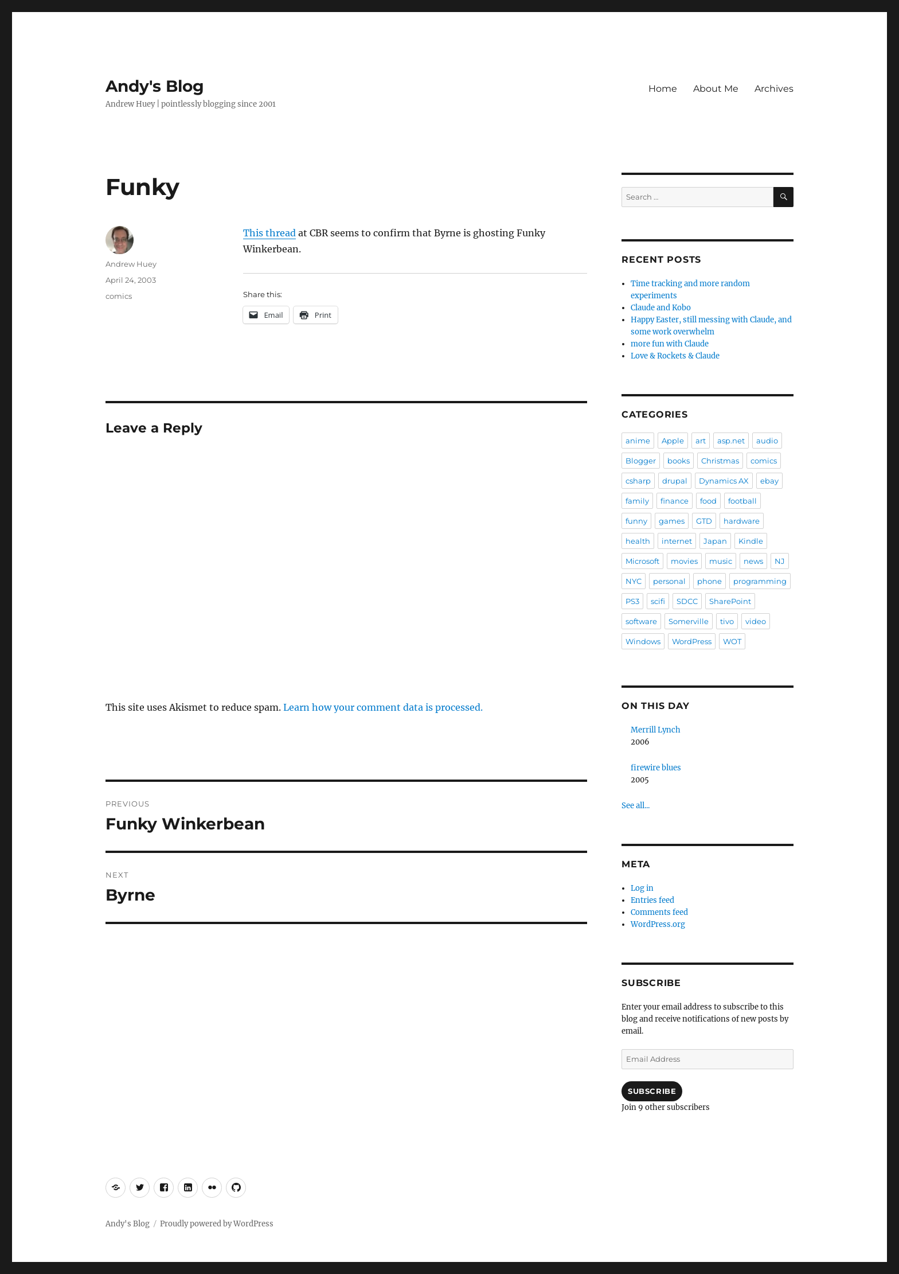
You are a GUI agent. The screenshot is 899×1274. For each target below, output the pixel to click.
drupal (674, 480)
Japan (715, 541)
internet (677, 541)
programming (760, 581)
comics (118, 296)
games (672, 520)
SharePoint (730, 601)
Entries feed (652, 900)
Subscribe (652, 1091)
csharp (638, 480)
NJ (780, 561)
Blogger (641, 460)
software (641, 621)
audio (767, 440)
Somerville (689, 621)
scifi (658, 601)
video (755, 621)
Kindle (750, 541)
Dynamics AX (724, 480)
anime (638, 440)
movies (684, 561)
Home (662, 88)
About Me (715, 88)
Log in (642, 888)
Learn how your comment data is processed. (383, 707)
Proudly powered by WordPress (216, 1224)
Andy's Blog (154, 86)
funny (636, 520)
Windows (643, 641)
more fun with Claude (670, 344)
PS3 (632, 601)
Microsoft (642, 561)
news (753, 561)
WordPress (692, 641)
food (708, 500)
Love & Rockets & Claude (675, 356)
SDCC (687, 601)
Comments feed (659, 912)
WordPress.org (658, 924)
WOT (732, 641)
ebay (769, 480)
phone (709, 581)
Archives (774, 88)
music (720, 561)
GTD (704, 520)
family (637, 500)
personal (669, 581)
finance (674, 500)
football (742, 500)
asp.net (731, 440)
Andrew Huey (131, 263)
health (638, 541)
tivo (727, 621)
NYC (634, 581)
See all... (636, 806)
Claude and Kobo (661, 308)
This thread (269, 233)
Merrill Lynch (656, 730)
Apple (673, 440)
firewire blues (656, 768)
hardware (742, 520)
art (700, 440)
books (678, 460)
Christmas (720, 460)
